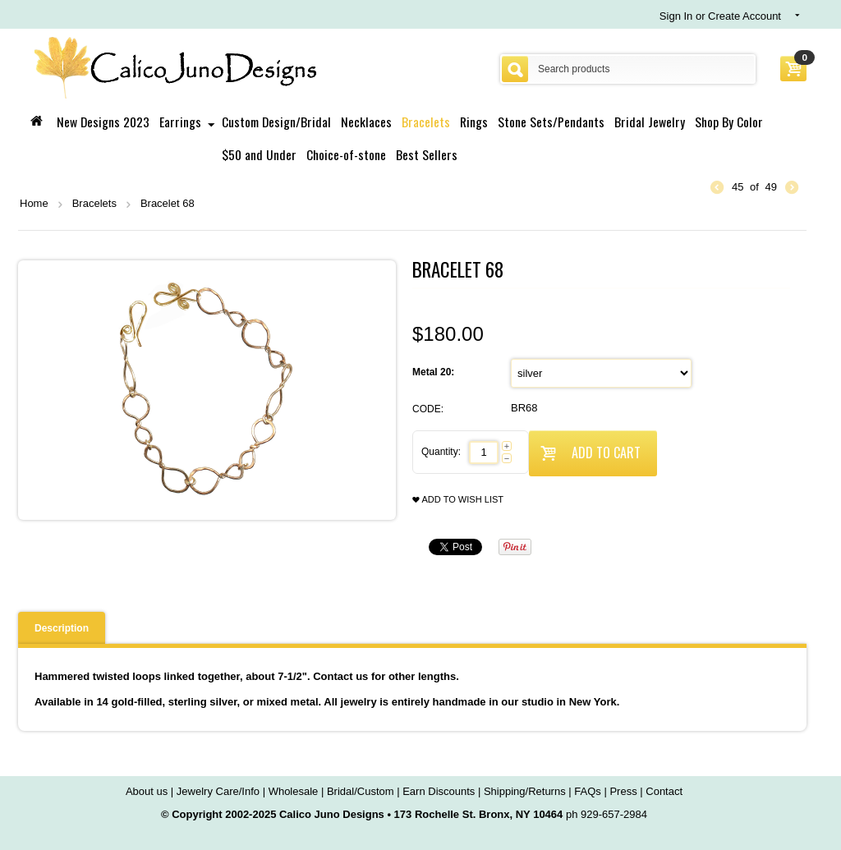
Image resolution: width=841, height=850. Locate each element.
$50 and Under (259, 154)
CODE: (427, 409)
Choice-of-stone (346, 154)
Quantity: (441, 451)
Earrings (180, 121)
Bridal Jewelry (649, 121)
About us (147, 791)
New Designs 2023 (103, 121)
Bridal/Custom (360, 791)
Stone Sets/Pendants (551, 121)
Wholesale (294, 791)
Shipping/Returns (525, 791)
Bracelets (426, 121)
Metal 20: (434, 372)
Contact (664, 791)
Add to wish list (457, 499)
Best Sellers (426, 154)
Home (34, 203)
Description (61, 628)
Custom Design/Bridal (276, 121)
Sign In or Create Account (720, 16)
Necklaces (366, 121)
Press (622, 791)
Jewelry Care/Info (218, 791)
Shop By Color (729, 121)
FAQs (587, 791)
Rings (474, 121)
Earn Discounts (438, 791)
